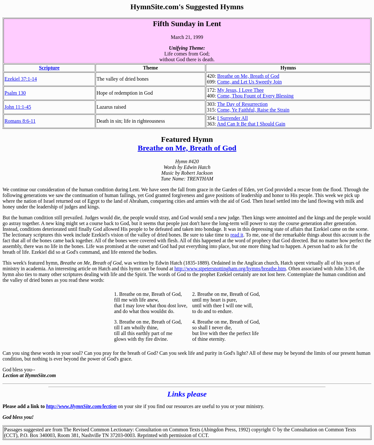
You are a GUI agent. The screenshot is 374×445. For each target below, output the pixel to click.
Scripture (49, 67)
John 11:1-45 (17, 107)
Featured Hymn (187, 139)
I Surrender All (232, 118)
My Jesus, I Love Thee (240, 90)
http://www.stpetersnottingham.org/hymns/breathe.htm (230, 268)
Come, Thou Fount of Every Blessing (255, 95)
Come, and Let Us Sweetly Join (249, 81)
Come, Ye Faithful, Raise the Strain (253, 110)
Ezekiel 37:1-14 (20, 79)
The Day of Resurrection (242, 104)
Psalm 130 (15, 93)
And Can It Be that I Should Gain (251, 124)
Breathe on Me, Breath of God (248, 76)
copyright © (263, 429)
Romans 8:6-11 (20, 121)
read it (236, 234)
